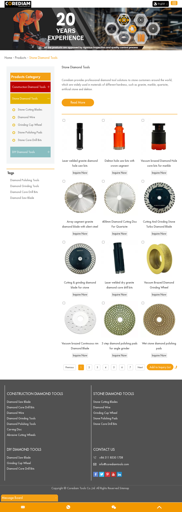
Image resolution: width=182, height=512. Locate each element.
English (160, 4)
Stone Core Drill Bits (30, 140)
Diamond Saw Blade (22, 198)
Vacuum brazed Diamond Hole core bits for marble (159, 163)
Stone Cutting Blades (30, 109)
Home (8, 57)
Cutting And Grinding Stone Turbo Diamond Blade (159, 224)
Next (140, 367)
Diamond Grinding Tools (24, 186)
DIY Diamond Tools (24, 449)
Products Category (25, 77)
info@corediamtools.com (114, 464)
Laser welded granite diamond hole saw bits (80, 163)
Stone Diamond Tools (43, 57)
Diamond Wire (26, 117)
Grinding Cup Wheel (30, 124)
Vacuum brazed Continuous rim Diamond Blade (80, 346)
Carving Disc (14, 429)
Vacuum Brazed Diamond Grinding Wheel (159, 285)
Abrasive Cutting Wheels (21, 435)
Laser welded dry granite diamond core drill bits (119, 285)
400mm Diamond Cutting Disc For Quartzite (119, 224)
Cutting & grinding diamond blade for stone (80, 285)
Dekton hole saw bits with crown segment (119, 163)
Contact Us (104, 449)
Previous (69, 367)
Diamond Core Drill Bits (24, 192)
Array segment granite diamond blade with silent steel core (80, 225)
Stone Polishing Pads (30, 132)
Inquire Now (80, 172)
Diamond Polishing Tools (24, 180)
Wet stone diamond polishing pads (159, 346)
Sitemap (124, 488)
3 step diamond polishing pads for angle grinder (119, 346)
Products (20, 57)
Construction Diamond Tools (35, 394)
